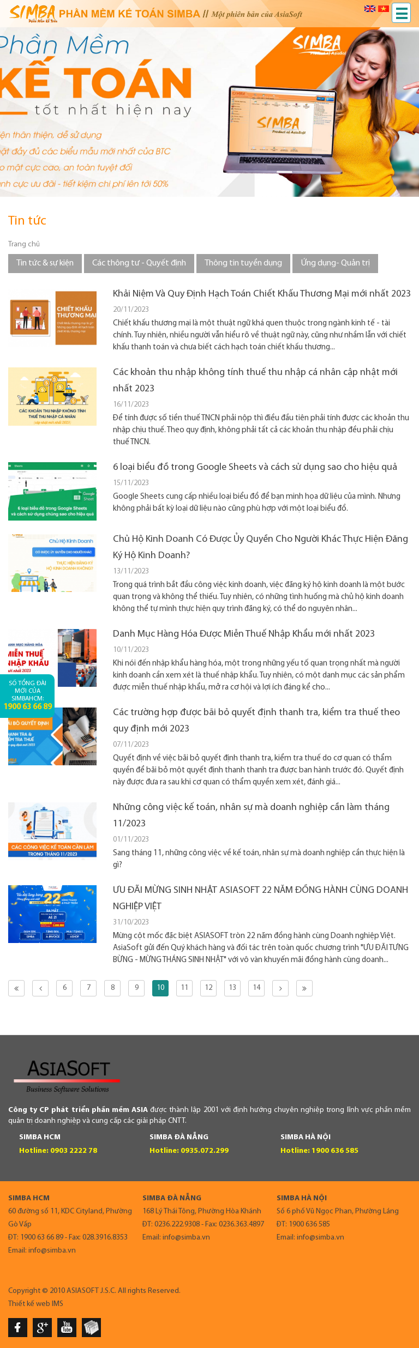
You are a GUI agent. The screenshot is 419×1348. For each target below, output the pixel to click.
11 (184, 988)
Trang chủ (24, 244)
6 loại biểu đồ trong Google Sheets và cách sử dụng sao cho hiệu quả (255, 467)
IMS (57, 1304)
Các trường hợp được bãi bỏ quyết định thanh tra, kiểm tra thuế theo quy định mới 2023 (256, 721)
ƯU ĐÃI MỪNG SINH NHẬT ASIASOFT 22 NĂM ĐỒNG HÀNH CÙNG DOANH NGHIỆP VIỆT (260, 898)
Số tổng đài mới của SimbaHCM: (27, 695)
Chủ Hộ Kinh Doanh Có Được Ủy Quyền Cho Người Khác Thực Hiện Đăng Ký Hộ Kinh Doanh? (260, 547)
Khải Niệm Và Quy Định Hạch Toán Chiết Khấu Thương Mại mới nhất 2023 (262, 294)
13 (232, 988)
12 (208, 988)
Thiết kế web (29, 1304)
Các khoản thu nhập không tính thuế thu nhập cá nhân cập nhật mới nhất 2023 (255, 380)
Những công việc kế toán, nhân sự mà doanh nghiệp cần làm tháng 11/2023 (251, 815)
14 (256, 988)
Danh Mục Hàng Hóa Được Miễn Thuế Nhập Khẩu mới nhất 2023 (244, 634)
